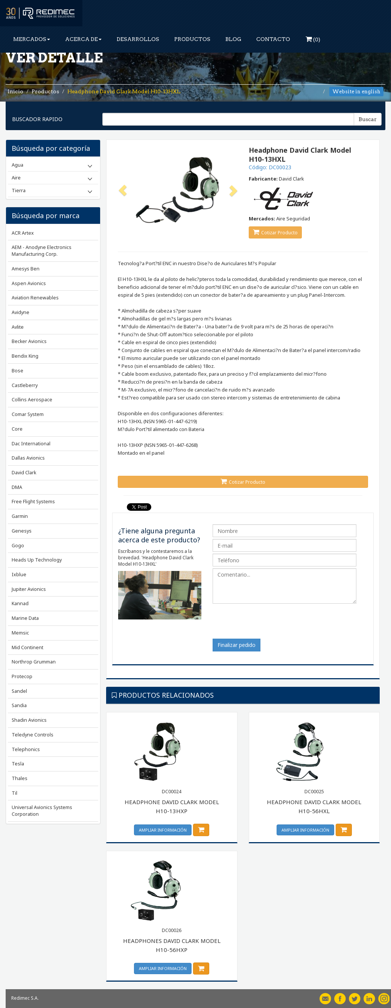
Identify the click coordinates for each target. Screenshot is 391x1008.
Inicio (15, 91)
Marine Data (25, 618)
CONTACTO (273, 39)
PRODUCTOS (192, 39)
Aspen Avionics (29, 283)
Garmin (20, 516)
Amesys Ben (26, 269)
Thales (19, 778)
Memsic (20, 633)
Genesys (22, 531)
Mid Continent (27, 647)
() (313, 39)
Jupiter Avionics (29, 589)
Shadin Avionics (29, 720)
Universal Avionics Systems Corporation (42, 810)
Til (14, 793)
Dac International (31, 443)
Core (17, 429)
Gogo (18, 545)
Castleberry (25, 385)
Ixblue (19, 574)
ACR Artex (23, 233)
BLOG (233, 39)
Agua (17, 164)
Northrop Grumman (34, 662)
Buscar (368, 119)
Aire (16, 177)
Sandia (19, 705)
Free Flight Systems (33, 501)
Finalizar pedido (237, 644)
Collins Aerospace (32, 399)
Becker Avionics (29, 341)
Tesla (18, 764)
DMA (17, 487)
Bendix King (25, 356)
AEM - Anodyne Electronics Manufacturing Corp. (42, 250)
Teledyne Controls (32, 735)
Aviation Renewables (35, 298)
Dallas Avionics (28, 458)
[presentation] (270, 624)
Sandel (19, 691)
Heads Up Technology (37, 560)
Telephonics (26, 749)
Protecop (22, 676)
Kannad (20, 603)
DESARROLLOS (138, 39)
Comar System (28, 414)
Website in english (356, 91)
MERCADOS (31, 39)
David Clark (24, 472)
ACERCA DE (83, 39)
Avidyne (20, 312)
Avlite (18, 327)
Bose (17, 370)
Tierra (19, 190)
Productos (45, 91)
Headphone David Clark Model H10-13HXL (124, 91)
